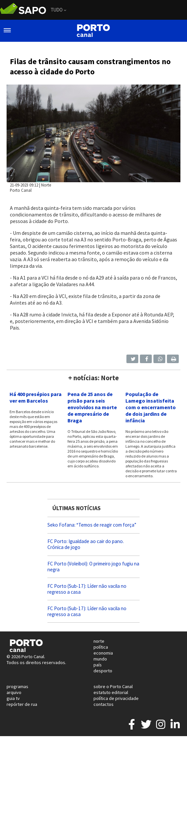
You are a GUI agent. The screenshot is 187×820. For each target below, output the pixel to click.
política (101, 647)
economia (103, 653)
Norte (46, 184)
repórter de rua (22, 704)
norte (99, 641)
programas (17, 686)
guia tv (13, 698)
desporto (103, 671)
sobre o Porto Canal (113, 686)
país (98, 665)
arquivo (14, 692)
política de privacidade (116, 698)
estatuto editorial (111, 692)
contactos (104, 704)
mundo (100, 659)
